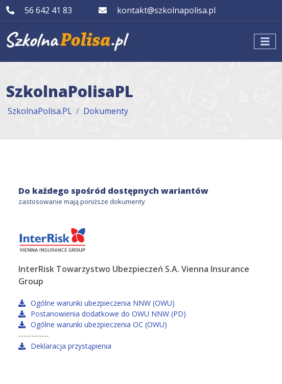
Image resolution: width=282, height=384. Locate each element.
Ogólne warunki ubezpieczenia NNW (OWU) (96, 303)
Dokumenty (105, 111)
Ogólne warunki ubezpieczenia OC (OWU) (92, 324)
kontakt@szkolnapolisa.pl (166, 10)
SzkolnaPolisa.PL (40, 111)
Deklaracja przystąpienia (64, 346)
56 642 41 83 (48, 10)
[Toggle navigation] (265, 42)
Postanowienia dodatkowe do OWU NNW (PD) (102, 314)
